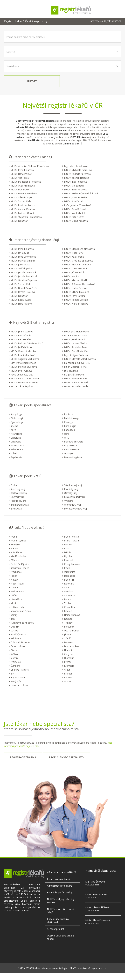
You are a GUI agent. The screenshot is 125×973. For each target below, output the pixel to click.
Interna (14, 425)
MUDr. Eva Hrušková (21, 370)
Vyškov (14, 654)
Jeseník (14, 657)
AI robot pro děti (55, 928)
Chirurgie (68, 422)
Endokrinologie (72, 418)
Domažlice (69, 575)
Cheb (66, 587)
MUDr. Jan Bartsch (74, 185)
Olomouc (69, 657)
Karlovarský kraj (19, 492)
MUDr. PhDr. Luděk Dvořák (25, 378)
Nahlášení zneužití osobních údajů (61, 910)
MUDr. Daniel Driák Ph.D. (24, 288)
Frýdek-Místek (18, 677)
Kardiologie (70, 425)
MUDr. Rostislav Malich (23, 205)
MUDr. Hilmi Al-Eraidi (96, 894)
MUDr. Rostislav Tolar (75, 347)
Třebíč (67, 638)
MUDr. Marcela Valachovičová (80, 358)
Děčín (14, 595)
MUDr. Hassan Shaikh (75, 343)
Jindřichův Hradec (20, 567)
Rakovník (69, 560)
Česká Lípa (70, 607)
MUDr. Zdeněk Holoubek (77, 177)
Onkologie (16, 437)
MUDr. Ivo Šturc (72, 276)
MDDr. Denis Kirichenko (23, 351)
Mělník (67, 552)
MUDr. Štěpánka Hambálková (26, 216)
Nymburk (69, 556)
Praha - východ (18, 540)
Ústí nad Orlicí (71, 630)
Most (13, 603)
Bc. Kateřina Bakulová (75, 335)
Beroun (68, 544)
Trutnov (68, 622)
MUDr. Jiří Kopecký (74, 272)
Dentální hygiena (73, 457)
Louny (67, 599)
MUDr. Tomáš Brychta (76, 299)
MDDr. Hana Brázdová (76, 382)
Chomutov (69, 595)
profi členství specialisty (66, 757)
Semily (14, 614)
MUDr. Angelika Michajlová (25, 358)
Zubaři (14, 453)
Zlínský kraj (16, 508)
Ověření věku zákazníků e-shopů (61, 937)
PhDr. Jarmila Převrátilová (77, 205)
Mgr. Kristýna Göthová (76, 355)
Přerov (67, 661)
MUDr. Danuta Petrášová (24, 193)
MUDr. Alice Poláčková (97, 907)
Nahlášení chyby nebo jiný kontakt (60, 901)
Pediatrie (68, 414)
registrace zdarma (23, 757)
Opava (67, 681)
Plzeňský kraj (71, 489)
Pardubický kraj (19, 500)
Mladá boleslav (18, 556)
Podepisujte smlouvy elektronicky (58, 920)
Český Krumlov (72, 564)
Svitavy (14, 630)
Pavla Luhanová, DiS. (22, 374)
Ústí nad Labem (19, 607)
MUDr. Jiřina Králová (21, 303)
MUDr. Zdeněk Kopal (22, 197)
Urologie (68, 453)
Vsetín (67, 669)
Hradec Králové (72, 614)
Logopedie (69, 429)
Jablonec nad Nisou (21, 611)
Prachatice (16, 571)
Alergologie (16, 414)
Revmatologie (71, 449)
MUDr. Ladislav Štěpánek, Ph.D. (27, 343)
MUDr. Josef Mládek (74, 213)
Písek (67, 567)
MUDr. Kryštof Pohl (21, 335)
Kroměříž (69, 665)
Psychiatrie (16, 457)
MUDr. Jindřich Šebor (22, 347)
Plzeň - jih (69, 579)
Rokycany (69, 583)
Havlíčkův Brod (18, 634)
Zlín (12, 673)
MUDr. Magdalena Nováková (26, 181)
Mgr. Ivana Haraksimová (23, 362)
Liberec (68, 611)
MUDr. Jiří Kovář (19, 220)
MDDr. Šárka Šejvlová (22, 386)
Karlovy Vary (17, 591)
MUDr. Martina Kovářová (77, 264)
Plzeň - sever (17, 583)
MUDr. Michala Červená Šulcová (81, 193)
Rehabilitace (17, 449)
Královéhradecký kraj (75, 496)
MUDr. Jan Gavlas (20, 252)
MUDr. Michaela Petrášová (78, 170)
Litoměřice (16, 599)
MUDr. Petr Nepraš (74, 216)
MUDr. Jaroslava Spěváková (78, 260)
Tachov (14, 587)
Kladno (14, 548)
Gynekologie (17, 422)
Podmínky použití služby (59, 892)
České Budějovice (20, 564)
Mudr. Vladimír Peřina (75, 366)
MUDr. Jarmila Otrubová (23, 272)
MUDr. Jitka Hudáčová (75, 181)
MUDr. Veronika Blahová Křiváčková (30, 166)
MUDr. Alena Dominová (97, 920)
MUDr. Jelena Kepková (76, 220)
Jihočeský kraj (18, 489)
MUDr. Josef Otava (20, 264)
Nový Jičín (16, 681)
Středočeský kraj (73, 485)
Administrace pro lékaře (59, 885)
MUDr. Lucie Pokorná (75, 268)
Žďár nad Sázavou (20, 642)
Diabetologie (17, 418)
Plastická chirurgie (73, 441)
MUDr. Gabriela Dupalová (24, 280)
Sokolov (68, 591)
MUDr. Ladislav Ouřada (23, 213)
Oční (66, 433)
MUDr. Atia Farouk (20, 177)
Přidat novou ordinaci (58, 879)
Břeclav (15, 650)
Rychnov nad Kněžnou (22, 622)
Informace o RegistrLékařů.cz (105, 21)
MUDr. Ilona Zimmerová (23, 256)
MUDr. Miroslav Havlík (75, 280)
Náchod (68, 618)
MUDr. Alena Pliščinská (76, 303)
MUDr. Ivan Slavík (20, 189)
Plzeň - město (71, 536)
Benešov (15, 544)
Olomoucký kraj (72, 504)
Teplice (68, 603)
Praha (14, 485)
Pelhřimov (16, 638)
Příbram (15, 560)
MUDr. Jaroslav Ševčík (75, 197)
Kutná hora (16, 552)
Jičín (13, 618)
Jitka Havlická (71, 370)
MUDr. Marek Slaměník (23, 260)
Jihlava (67, 634)
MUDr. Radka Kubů (21, 299)
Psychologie (70, 445)
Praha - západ (71, 540)
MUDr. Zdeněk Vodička (76, 351)
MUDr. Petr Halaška (21, 339)
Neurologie (16, 433)
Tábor (14, 575)
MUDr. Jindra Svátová (22, 331)
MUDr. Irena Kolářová (22, 170)
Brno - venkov (71, 646)
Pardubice (69, 626)
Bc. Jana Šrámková (74, 374)
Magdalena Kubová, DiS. (77, 362)
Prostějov (16, 661)
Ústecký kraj (70, 492)
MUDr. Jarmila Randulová (24, 276)
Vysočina (68, 500)
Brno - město (18, 646)
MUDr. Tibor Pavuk (74, 252)
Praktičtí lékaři (18, 445)
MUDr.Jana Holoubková (76, 331)
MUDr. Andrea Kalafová (23, 209)
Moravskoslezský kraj (75, 508)
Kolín (66, 548)
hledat (32, 81)
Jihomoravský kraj (20, 504)
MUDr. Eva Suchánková (23, 355)
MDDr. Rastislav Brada (76, 386)
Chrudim (15, 626)
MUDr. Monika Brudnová (24, 366)
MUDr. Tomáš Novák (75, 209)
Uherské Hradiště (20, 669)
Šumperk (15, 665)
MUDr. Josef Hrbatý (74, 339)
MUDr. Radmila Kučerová (77, 173)
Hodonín (68, 650)
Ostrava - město (19, 685)
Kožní (13, 429)
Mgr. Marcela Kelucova (76, 166)
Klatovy (14, 579)
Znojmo (68, 654)
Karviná (68, 677)
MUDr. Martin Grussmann (24, 382)
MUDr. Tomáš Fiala (21, 201)
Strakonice (69, 571)
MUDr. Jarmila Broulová (23, 291)
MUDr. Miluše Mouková (76, 291)
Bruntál (68, 673)
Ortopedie (16, 441)
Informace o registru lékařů (61, 872)
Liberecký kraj (18, 496)
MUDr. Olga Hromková (23, 185)
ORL (66, 437)
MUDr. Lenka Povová (75, 288)
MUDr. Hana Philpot (21, 173)
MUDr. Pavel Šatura (74, 295)
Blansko (68, 642)
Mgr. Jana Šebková (95, 881)
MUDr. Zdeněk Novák (75, 378)
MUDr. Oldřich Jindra (21, 268)
